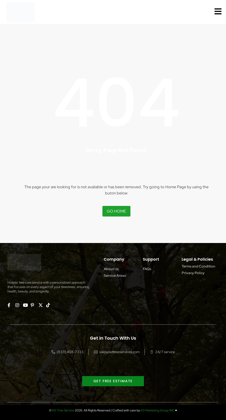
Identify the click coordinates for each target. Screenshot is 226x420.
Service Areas (115, 275)
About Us (111, 269)
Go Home (116, 211)
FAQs (147, 269)
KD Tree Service (63, 410)
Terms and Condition (198, 266)
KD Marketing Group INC (157, 410)
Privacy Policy (193, 273)
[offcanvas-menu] (218, 11)
